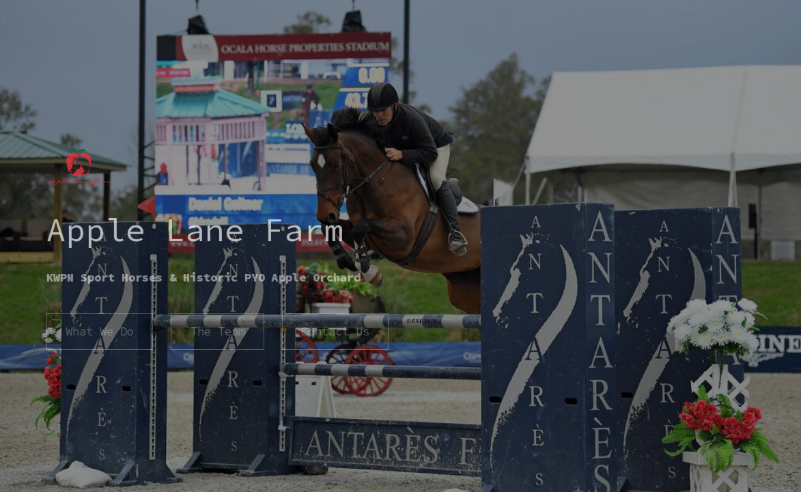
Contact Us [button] (334, 331)
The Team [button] (217, 331)
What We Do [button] (99, 331)
